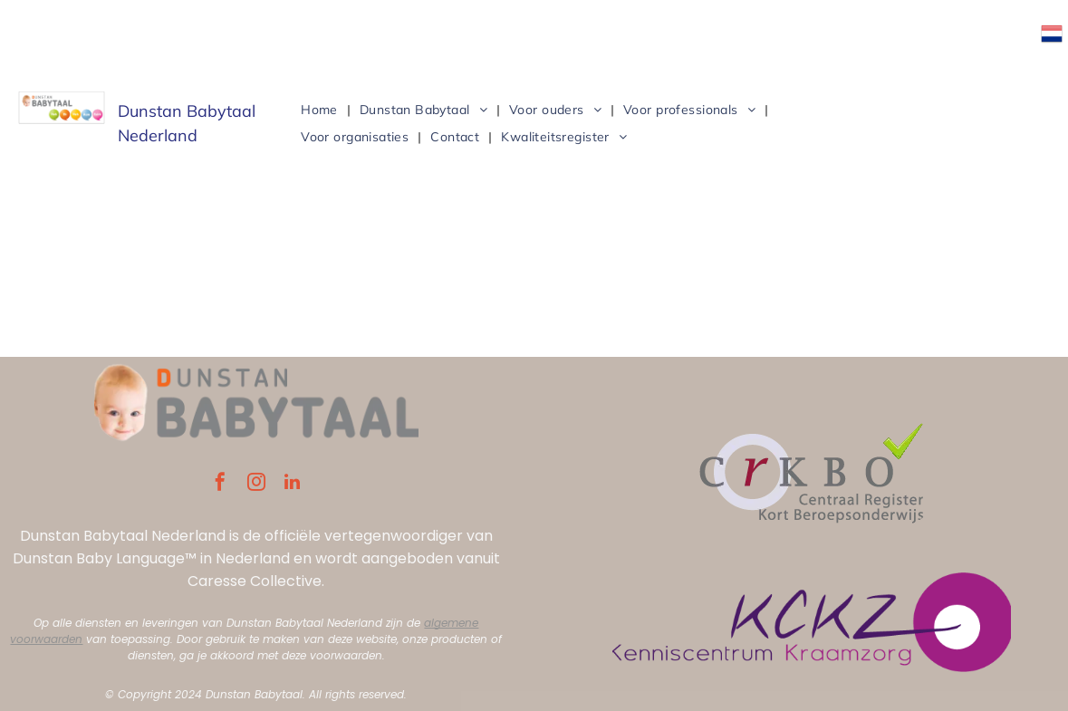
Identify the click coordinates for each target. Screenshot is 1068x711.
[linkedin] (292, 484)
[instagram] (256, 484)
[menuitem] (321, 110)
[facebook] (220, 484)
